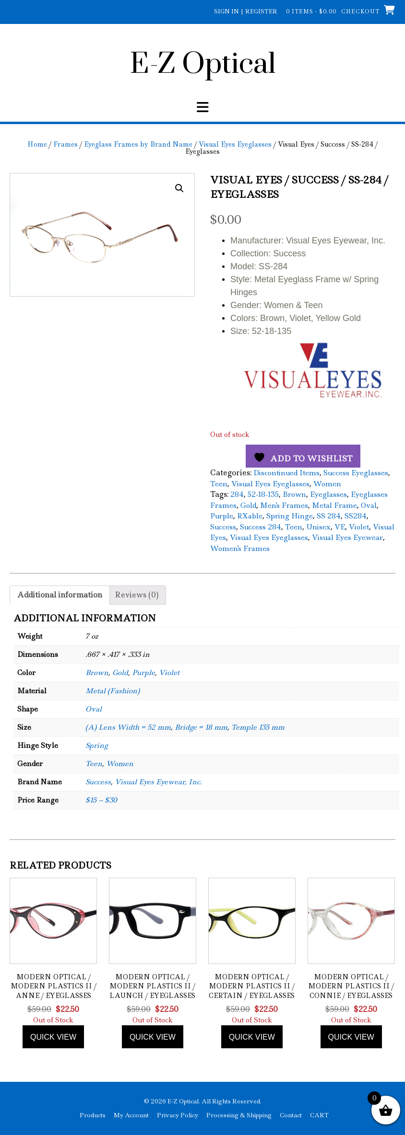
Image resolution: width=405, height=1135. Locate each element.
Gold (248, 505)
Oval (369, 505)
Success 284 (260, 527)
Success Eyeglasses (355, 473)
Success (223, 527)
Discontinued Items (286, 473)
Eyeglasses (328, 494)
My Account (131, 1115)
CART (319, 1115)
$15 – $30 (101, 800)
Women (327, 484)
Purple (221, 516)
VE (339, 527)
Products (93, 1115)
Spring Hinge (289, 516)
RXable (249, 516)
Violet (359, 527)
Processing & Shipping (239, 1115)
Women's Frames (240, 548)
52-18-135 (263, 494)
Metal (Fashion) (112, 691)
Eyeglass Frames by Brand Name (138, 144)
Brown (294, 494)
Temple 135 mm (258, 727)
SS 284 (329, 516)
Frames (65, 144)
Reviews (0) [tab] (136, 595)
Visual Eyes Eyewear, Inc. (158, 782)
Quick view (53, 1037)
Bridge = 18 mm (201, 727)
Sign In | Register (245, 11)
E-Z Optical (202, 64)
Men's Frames (284, 505)
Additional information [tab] (59, 595)
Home (37, 144)
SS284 (356, 516)
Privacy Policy (177, 1115)
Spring (96, 745)
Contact (291, 1115)
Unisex (318, 527)
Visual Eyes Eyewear (347, 537)
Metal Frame (334, 505)
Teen (218, 484)
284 (237, 494)
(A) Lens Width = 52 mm (128, 727)
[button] (179, 188)
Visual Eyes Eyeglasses (235, 144)
